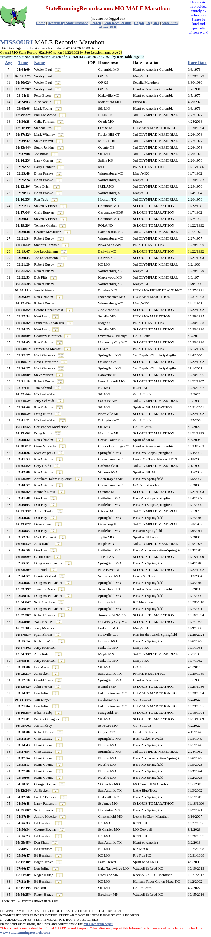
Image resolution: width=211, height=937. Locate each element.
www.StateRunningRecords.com (25, 933)
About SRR (108, 27)
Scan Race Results (118, 23)
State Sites (170, 23)
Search (95, 23)
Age (8, 62)
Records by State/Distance (68, 23)
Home (40, 23)
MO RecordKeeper (98, 924)
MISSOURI (16, 42)
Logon (139, 23)
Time (23, 62)
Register (152, 23)
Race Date (197, 62)
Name (39, 62)
